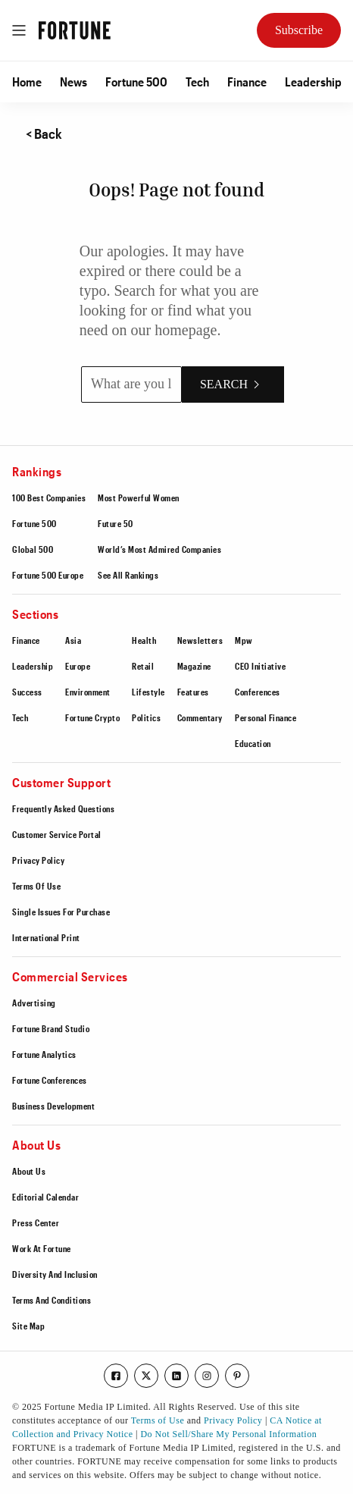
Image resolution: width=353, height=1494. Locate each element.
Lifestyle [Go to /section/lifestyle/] (148, 691)
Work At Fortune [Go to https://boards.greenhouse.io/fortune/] (41, 1248)
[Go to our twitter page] (146, 1376)
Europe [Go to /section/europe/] (77, 666)
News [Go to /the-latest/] (73, 81)
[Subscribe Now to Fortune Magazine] (299, 30)
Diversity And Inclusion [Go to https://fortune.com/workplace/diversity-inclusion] (55, 1274)
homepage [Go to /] (186, 330)
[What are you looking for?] (131, 384)
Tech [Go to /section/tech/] (197, 81)
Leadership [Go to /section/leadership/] (313, 81)
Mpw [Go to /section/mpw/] (244, 640)
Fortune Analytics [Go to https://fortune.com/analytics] (44, 1054)
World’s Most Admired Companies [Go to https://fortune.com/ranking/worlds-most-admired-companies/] (159, 549)
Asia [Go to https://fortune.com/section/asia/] (73, 640)
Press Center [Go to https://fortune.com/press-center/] (35, 1222)
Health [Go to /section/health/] (144, 640)
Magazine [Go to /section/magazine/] (194, 666)
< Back (44, 133)
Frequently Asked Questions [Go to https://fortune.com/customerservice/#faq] (63, 808)
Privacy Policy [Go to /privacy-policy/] (38, 860)
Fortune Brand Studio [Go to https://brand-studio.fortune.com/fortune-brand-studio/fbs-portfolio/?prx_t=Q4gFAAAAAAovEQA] (50, 1028)
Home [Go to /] (27, 81)
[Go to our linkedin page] (176, 1376)
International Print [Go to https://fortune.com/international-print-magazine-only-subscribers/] (46, 937)
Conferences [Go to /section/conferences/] (257, 691)
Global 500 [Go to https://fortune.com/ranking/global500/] (32, 549)
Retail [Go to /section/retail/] (143, 666)
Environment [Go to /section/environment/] (88, 691)
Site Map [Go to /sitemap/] (28, 1325)
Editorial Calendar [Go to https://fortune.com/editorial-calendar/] (45, 1196)
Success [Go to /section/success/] (27, 691)
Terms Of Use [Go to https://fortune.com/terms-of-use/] (36, 885)
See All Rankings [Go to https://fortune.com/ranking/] (128, 575)
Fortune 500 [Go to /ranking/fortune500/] (136, 81)
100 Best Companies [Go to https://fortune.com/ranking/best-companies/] (49, 497)
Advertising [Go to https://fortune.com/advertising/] (34, 1002)
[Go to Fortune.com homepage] (75, 30)
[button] (27, 82)
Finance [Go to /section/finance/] (247, 81)
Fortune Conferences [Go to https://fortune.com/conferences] (49, 1080)
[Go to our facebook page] (116, 1376)
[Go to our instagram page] (207, 1376)
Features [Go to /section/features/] (193, 691)
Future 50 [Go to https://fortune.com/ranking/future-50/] (115, 523)
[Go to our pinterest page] (237, 1376)
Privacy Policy (233, 1420)
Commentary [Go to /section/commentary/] (200, 717)
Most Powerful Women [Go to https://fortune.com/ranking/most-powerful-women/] (139, 497)
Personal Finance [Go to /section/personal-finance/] (265, 717)
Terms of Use (157, 1420)
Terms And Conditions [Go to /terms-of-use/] (51, 1300)
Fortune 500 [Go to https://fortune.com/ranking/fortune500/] (34, 523)
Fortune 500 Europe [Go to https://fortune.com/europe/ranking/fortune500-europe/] (47, 575)
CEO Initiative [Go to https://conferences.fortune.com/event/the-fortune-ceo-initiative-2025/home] (260, 666)
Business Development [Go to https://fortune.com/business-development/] (53, 1105)
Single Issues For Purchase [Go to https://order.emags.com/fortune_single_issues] (61, 911)
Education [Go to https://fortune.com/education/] (253, 743)
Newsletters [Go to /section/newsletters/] (200, 640)
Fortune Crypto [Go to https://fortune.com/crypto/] (92, 717)
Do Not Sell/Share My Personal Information (228, 1434)
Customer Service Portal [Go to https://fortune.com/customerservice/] (57, 834)
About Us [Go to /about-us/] (28, 1171)
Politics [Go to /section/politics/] (146, 717)
